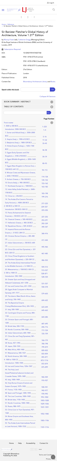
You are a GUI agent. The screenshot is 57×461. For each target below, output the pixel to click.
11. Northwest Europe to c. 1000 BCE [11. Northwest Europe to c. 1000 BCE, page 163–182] (19, 186)
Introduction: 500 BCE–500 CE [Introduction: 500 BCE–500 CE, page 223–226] (16, 209)
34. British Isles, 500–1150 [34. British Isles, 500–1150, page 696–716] (14, 326)
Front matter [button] (28, 122)
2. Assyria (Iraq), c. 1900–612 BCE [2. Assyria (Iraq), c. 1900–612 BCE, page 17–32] (17, 139)
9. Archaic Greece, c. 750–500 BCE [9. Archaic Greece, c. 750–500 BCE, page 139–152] (18, 179)
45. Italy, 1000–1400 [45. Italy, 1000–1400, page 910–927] (12, 380)
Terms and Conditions (46, 455)
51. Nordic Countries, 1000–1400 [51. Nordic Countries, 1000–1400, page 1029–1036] (17, 403)
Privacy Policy (50, 459)
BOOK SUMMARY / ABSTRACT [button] (28, 102)
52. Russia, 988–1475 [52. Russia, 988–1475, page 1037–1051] (12, 406)
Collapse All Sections (47, 96)
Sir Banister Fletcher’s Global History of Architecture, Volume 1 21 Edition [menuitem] (28, 26)
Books (53, 82)
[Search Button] (54, 9)
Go (52, 89)
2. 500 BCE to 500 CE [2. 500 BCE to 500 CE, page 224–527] (12, 206)
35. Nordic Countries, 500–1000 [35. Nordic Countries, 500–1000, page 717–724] (16, 330)
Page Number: (49, 119)
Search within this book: (10, 90)
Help (20, 443)
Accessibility (30, 443)
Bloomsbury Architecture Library (35, 82)
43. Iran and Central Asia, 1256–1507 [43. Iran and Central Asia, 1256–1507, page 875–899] (18, 366)
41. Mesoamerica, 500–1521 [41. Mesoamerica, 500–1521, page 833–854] (15, 353)
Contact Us (44, 443)
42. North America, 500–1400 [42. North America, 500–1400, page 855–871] (16, 356)
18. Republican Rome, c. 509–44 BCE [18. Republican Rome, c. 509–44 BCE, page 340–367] (18, 226)
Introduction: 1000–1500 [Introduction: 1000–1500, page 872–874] (14, 363)
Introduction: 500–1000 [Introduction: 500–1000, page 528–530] (13, 276)
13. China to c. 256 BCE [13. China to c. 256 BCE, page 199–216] (14, 196)
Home (4, 24)
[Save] (21, 17)
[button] (27, 17)
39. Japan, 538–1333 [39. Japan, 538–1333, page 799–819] (12, 346)
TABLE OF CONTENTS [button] (28, 106)
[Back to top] (53, 457)
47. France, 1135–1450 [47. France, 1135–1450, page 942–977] (13, 390)
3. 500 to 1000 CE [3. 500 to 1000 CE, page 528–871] (10, 273)
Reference (11, 24)
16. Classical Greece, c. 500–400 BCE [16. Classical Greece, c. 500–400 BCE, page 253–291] (18, 219)
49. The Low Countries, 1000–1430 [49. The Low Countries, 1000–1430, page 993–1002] (18, 396)
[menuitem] (32, 449)
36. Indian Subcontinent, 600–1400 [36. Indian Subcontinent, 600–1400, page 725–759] (17, 333)
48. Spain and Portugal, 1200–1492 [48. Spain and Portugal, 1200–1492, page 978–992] (18, 393)
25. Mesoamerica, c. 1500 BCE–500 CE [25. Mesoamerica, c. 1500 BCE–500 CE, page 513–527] (19, 269)
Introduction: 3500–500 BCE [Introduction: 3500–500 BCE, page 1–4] (15, 129)
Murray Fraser (9, 40)
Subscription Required (11, 49)
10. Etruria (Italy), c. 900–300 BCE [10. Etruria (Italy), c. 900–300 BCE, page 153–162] (17, 183)
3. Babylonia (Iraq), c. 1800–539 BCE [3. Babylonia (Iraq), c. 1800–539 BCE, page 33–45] (18, 143)
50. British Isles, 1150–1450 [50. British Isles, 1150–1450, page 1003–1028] (15, 400)
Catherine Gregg (24, 40)
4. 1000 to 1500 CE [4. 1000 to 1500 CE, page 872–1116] (11, 360)
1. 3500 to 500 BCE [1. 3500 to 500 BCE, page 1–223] (11, 126)
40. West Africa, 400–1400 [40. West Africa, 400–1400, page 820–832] (14, 350)
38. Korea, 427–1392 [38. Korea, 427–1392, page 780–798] (12, 343)
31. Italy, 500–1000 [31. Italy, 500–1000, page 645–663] (12, 310)
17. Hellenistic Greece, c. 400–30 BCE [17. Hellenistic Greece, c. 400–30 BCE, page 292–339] (19, 223)
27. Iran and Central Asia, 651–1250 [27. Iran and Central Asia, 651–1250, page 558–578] (18, 286)
